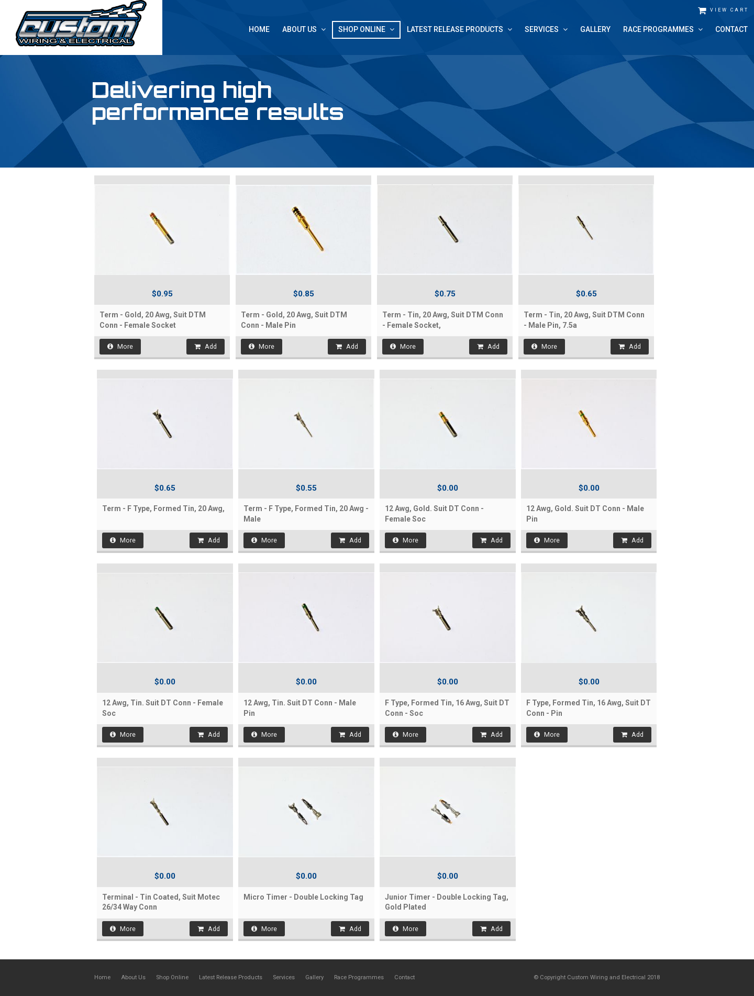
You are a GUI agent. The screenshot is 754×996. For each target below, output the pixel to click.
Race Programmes (359, 977)
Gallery (314, 977)
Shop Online (172, 977)
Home (102, 977)
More (120, 346)
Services (284, 977)
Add (205, 346)
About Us (133, 977)
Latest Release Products (230, 977)
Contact (404, 977)
